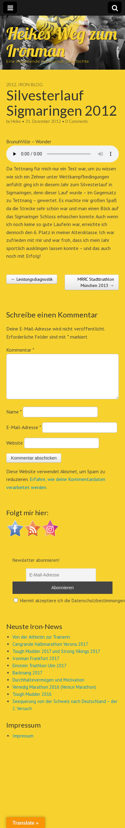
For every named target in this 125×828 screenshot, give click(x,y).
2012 (11, 84)
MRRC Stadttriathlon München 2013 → (96, 282)
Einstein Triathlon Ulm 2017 (39, 673)
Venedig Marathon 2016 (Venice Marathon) (54, 694)
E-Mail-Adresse (23, 435)
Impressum (22, 743)
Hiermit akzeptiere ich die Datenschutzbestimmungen (69, 608)
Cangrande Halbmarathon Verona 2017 (50, 652)
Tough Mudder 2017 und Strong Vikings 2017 (56, 659)
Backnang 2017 (27, 680)
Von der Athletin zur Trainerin (41, 644)
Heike (16, 121)
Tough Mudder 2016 (32, 702)
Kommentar (20, 350)
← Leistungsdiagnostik (31, 279)
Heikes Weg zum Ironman (61, 42)
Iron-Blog (30, 84)
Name (14, 419)
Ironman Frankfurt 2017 (35, 666)
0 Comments (76, 121)
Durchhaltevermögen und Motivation (48, 687)
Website (14, 450)
